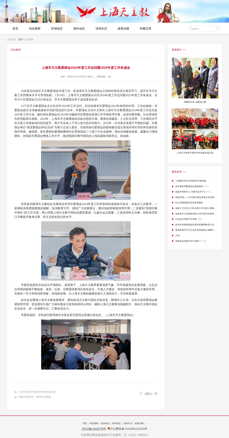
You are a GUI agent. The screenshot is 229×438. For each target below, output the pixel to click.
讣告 (177, 235)
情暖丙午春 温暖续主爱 (195, 102)
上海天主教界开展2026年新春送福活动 (37, 392)
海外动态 (79, 28)
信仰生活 (101, 28)
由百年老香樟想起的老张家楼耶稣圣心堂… (195, 224)
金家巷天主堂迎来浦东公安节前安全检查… (195, 213)
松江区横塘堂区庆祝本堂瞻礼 (189, 202)
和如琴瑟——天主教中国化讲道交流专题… (195, 197)
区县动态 (105, 423)
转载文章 (145, 28)
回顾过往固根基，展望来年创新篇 (35, 397)
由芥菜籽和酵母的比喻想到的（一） (192, 186)
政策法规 (123, 28)
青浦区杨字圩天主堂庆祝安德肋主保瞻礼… (195, 230)
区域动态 (57, 28)
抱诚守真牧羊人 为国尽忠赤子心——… (193, 191)
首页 (15, 28)
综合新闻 (34, 28)
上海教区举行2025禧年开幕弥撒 (190, 181)
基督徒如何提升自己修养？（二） (191, 241)
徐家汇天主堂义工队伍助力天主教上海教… (195, 208)
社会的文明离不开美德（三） (189, 219)
